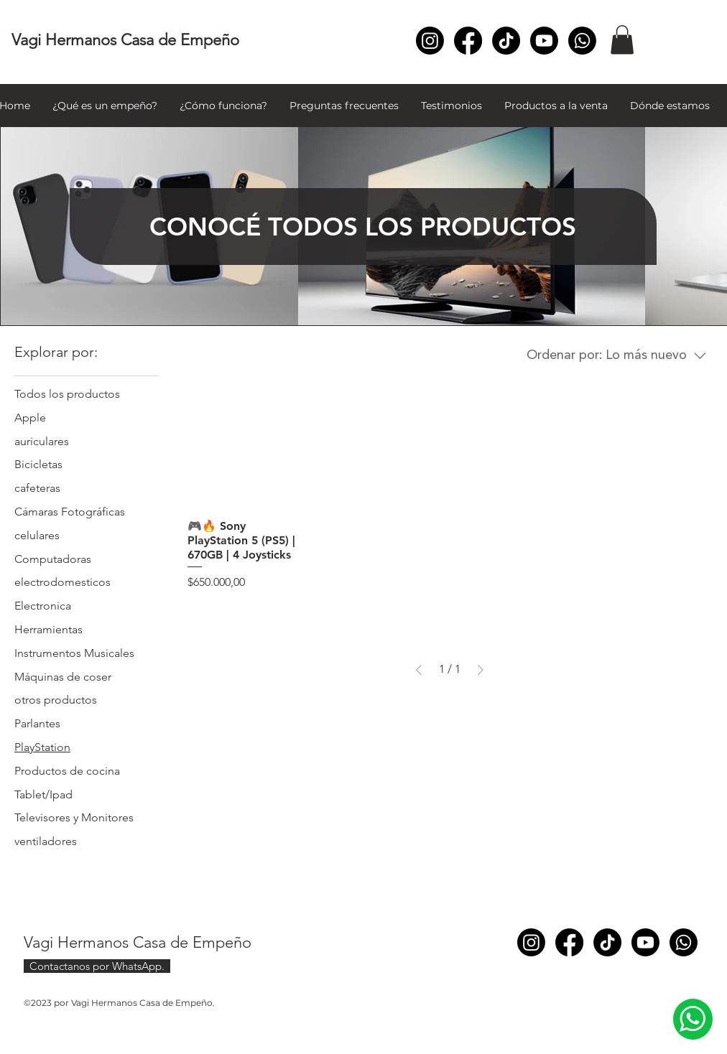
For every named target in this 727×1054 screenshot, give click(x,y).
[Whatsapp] (582, 41)
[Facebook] (468, 41)
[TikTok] (506, 41)
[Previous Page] (418, 669)
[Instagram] (430, 41)
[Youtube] (544, 41)
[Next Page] (480, 669)
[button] (622, 40)
